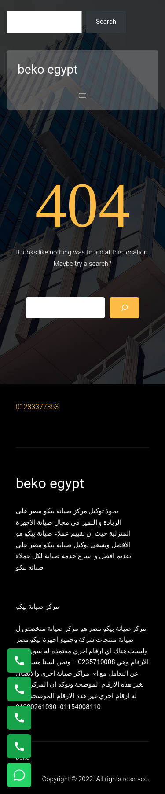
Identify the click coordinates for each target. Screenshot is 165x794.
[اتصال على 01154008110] (19, 660)
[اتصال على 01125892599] (19, 746)
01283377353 (37, 407)
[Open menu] (82, 95)
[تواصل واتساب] (19, 775)
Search (106, 22)
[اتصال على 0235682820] (19, 689)
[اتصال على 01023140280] (19, 718)
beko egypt (47, 69)
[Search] (124, 307)
